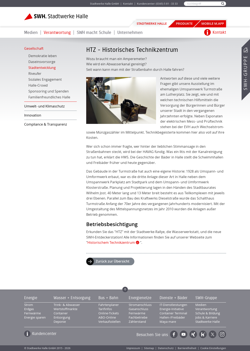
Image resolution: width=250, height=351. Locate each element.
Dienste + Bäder (173, 298)
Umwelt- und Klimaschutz (44, 106)
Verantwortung (57, 32)
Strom (28, 305)
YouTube (183, 334)
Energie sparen (35, 317)
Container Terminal (173, 313)
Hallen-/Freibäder (172, 317)
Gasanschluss (138, 309)
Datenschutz (166, 348)
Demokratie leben (42, 56)
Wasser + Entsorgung (72, 298)
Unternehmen (130, 32)
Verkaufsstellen (109, 321)
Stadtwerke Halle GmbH (104, 3)
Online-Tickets (108, 313)
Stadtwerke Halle (152, 23)
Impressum (133, 348)
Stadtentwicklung (42, 67)
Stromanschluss (140, 305)
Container (61, 313)
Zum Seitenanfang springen (125, 289)
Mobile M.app (212, 23)
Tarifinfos (105, 309)
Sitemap (149, 348)
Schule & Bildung (207, 313)
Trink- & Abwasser (67, 305)
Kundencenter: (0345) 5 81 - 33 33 (157, 3)
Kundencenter (44, 334)
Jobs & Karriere (73, 3)
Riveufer (34, 73)
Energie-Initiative (172, 309)
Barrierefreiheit (187, 348)
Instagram (222, 334)
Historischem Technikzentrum (111, 242)
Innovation (32, 115)
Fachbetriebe (138, 317)
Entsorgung (62, 317)
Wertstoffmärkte (65, 309)
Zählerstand (137, 321)
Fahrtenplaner (108, 305)
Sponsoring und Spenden (48, 91)
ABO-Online (107, 317)
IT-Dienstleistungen (173, 305)
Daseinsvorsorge (41, 61)
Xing (193, 334)
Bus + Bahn (108, 298)
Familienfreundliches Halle (49, 97)
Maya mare (168, 321)
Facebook (174, 334)
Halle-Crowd (38, 85)
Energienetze (140, 298)
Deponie (60, 321)
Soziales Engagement (45, 79)
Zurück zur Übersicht (112, 261)
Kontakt (128, 3)
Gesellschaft (34, 48)
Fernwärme (32, 313)
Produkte (184, 23)
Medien (31, 32)
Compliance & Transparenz (45, 124)
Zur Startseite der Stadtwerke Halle (56, 16)
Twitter (212, 334)
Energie (30, 298)
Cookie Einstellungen (213, 348)
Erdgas (29, 309)
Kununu (203, 334)
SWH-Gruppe (245, 72)
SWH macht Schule (94, 32)
